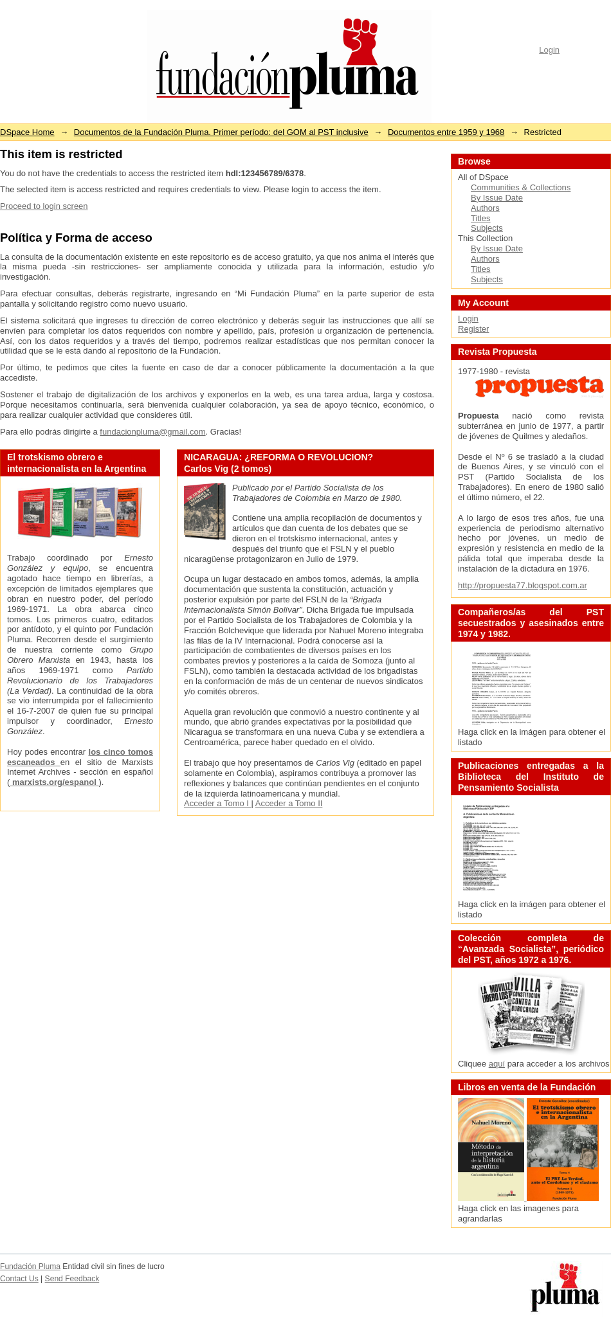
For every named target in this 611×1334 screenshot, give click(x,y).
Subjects (487, 228)
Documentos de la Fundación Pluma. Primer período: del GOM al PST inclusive (221, 132)
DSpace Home (27, 132)
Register (473, 329)
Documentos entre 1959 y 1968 (446, 132)
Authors (485, 208)
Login (549, 50)
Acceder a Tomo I (217, 803)
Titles (481, 218)
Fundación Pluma (30, 1266)
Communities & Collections (520, 187)
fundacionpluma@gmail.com (152, 432)
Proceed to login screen (44, 206)
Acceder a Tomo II (289, 803)
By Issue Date (497, 198)
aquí (497, 1063)
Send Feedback (72, 1278)
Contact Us (19, 1278)
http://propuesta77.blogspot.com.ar (522, 585)
